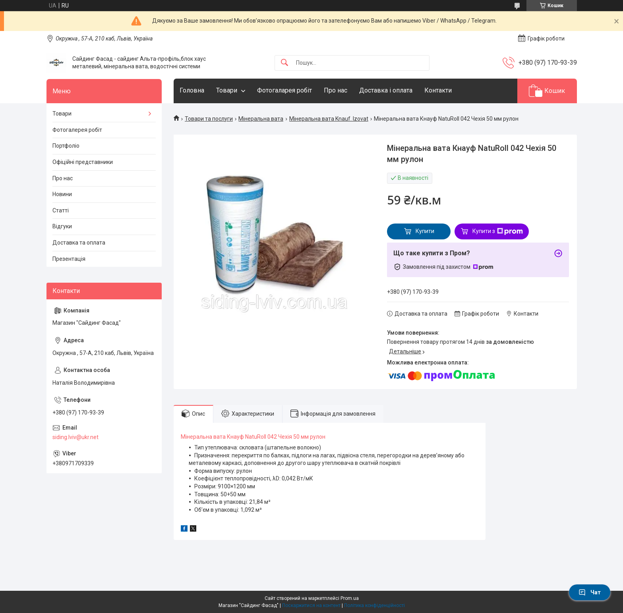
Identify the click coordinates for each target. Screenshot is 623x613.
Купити (425, 231)
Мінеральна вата (260, 119)
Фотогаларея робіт (284, 90)
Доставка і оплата (385, 90)
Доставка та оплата (78, 242)
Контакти (438, 90)
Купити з (497, 231)
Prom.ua (350, 598)
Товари (226, 90)
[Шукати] (284, 63)
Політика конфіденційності (374, 605)
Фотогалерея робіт (77, 130)
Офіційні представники (82, 162)
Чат (589, 592)
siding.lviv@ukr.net (75, 437)
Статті (60, 210)
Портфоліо (65, 146)
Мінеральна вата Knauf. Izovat (328, 119)
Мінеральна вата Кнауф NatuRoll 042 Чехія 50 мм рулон (253, 437)
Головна (192, 90)
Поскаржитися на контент (311, 605)
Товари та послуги (209, 119)
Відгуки (62, 226)
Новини (62, 194)
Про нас (335, 90)
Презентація (68, 259)
